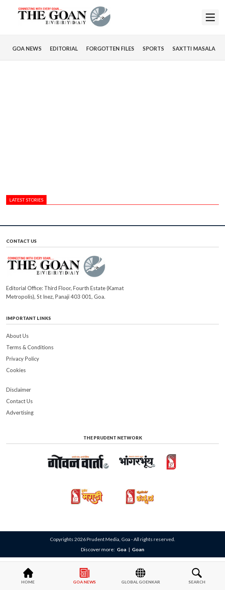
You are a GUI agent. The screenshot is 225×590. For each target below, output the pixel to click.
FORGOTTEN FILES (110, 48)
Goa (121, 549)
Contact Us (19, 401)
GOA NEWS (27, 48)
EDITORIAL (64, 48)
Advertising (19, 412)
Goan (138, 549)
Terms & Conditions (29, 347)
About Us (17, 336)
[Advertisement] (112, 130)
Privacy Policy (22, 358)
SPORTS (153, 48)
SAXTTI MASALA (193, 48)
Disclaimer (18, 389)
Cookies (16, 370)
